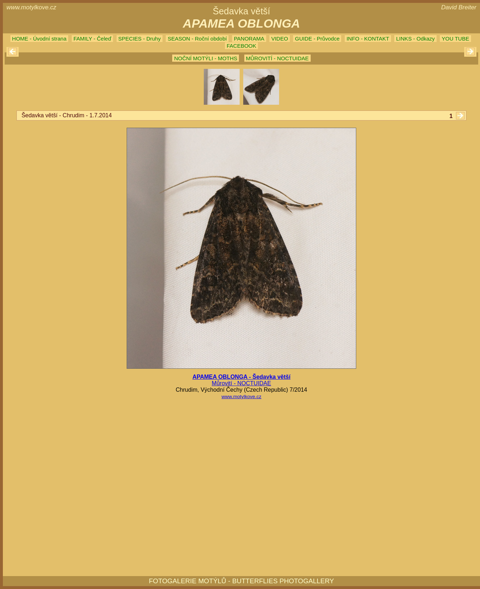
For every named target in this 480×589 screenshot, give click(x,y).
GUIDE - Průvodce (317, 39)
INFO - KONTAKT (368, 39)
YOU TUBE (455, 39)
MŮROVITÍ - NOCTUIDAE (277, 58)
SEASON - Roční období (197, 39)
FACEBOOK (242, 46)
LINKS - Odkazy (415, 39)
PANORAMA (249, 39)
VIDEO (279, 39)
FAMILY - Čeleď (92, 39)
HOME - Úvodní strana (39, 39)
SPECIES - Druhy (139, 39)
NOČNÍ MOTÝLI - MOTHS (205, 58)
